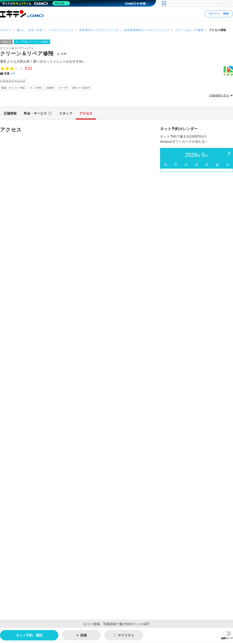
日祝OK (50, 88)
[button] (227, 635)
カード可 (63, 88)
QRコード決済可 (81, 88)
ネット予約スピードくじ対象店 (32, 41)
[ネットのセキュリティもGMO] (36, 3)
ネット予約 (35, 88)
